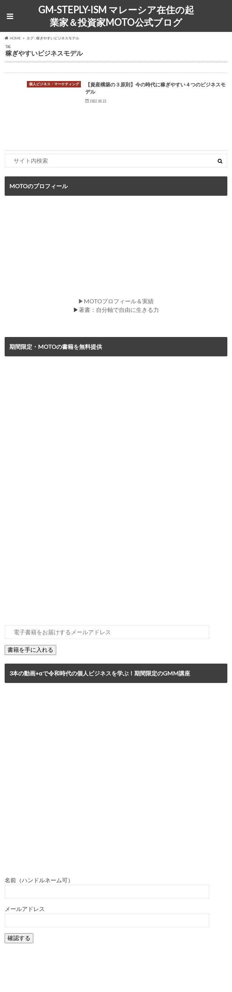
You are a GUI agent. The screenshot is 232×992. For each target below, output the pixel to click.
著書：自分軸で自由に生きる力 (119, 309)
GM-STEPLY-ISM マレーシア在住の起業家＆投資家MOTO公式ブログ (116, 16)
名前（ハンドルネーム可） (39, 880)
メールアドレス (25, 908)
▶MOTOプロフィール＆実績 (116, 301)
